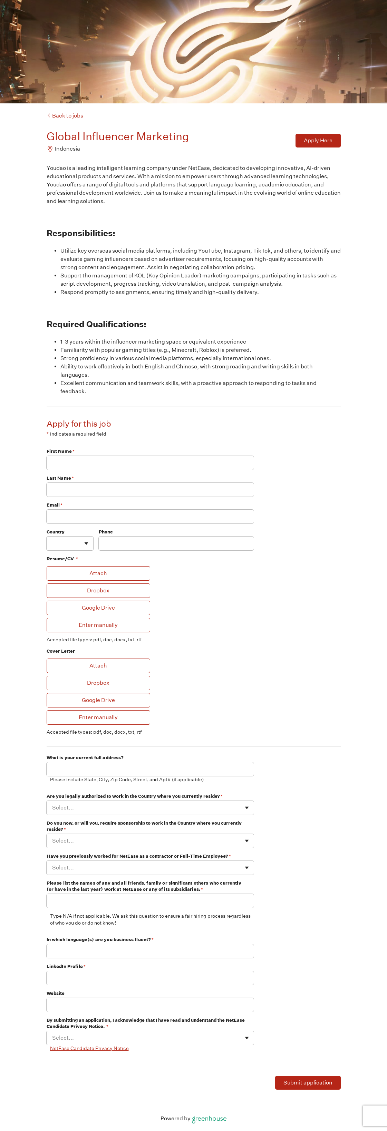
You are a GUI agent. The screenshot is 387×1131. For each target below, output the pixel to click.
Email (55, 505)
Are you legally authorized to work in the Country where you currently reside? (135, 796)
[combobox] (52, 543)
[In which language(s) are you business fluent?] (150, 951)
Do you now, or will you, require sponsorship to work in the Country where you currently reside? (144, 826)
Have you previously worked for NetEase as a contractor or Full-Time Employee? (139, 856)
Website (56, 993)
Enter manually (98, 625)
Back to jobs (65, 115)
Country (56, 532)
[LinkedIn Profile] (150, 978)
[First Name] (150, 463)
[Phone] (176, 543)
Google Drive (98, 607)
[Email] (150, 516)
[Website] (150, 1005)
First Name (61, 451)
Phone (106, 532)
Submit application (307, 1082)
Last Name (60, 478)
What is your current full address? (85, 758)
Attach (98, 573)
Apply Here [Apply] (318, 140)
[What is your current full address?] (150, 769)
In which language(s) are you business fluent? (100, 939)
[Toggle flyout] (86, 543)
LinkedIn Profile (66, 966)
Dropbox (98, 590)
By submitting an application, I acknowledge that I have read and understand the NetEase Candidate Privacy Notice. (146, 1023)
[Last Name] (150, 490)
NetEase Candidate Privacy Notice (89, 1048)
